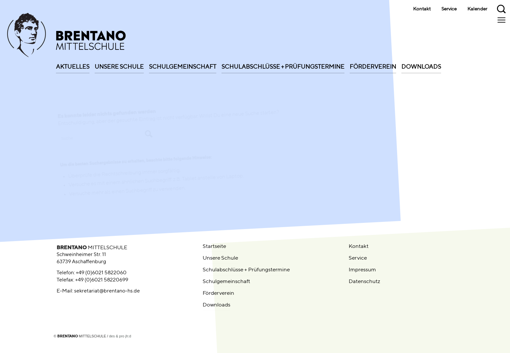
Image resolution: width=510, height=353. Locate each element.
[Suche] (502, 8)
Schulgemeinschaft (226, 281)
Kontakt (422, 9)
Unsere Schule (220, 258)
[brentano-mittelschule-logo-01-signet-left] (106, 37)
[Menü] (502, 20)
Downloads (216, 305)
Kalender (477, 9)
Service (449, 9)
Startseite (214, 246)
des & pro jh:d (120, 336)
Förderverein (218, 293)
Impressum (362, 270)
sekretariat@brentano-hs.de (107, 291)
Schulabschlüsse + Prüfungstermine (246, 270)
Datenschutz (364, 281)
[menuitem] (72, 65)
